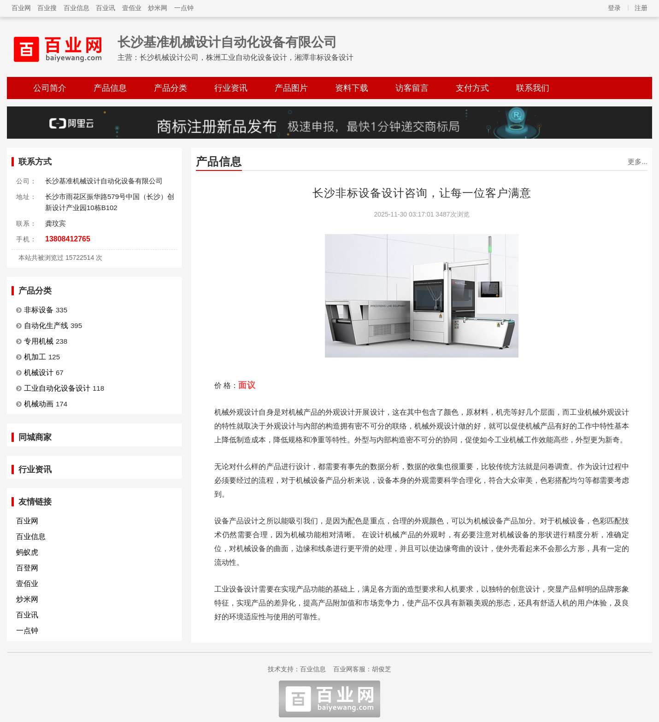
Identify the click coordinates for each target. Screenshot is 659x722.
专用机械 (38, 341)
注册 (641, 8)
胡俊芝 (381, 669)
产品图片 (291, 88)
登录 (614, 8)
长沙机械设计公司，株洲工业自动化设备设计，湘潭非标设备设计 (246, 57)
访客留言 (412, 88)
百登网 (27, 568)
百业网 (21, 8)
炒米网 (157, 8)
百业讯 (105, 8)
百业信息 (76, 8)
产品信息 (110, 88)
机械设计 (38, 372)
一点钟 (184, 8)
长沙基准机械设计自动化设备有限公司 (227, 42)
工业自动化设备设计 (57, 388)
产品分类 (170, 88)
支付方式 (472, 88)
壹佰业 (131, 8)
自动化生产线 (46, 325)
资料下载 (351, 88)
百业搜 (47, 8)
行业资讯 (230, 88)
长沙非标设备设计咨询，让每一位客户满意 (421, 193)
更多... (637, 161)
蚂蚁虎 (27, 552)
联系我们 (532, 88)
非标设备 (38, 310)
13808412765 (67, 239)
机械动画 (38, 404)
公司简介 (49, 88)
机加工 (35, 357)
